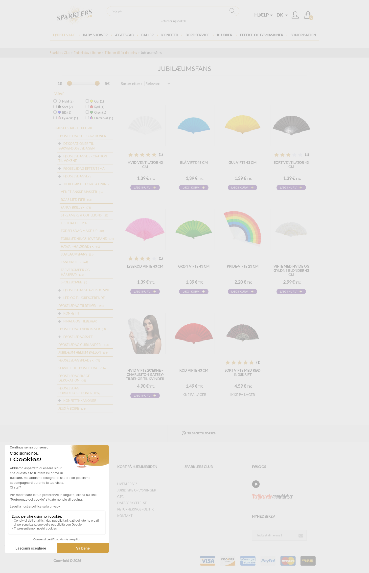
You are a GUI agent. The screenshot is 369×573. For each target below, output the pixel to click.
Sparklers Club (60, 53)
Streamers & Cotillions (81, 215)
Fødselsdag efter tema (84, 168)
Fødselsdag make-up (79, 231)
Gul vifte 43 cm (242, 162)
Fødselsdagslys (77, 176)
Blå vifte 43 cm (194, 162)
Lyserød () (68, 118)
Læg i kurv (142, 187)
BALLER (147, 35)
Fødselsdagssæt (78, 337)
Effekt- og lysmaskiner (261, 35)
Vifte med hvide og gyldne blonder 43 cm (291, 270)
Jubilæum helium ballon (79, 352)
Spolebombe (71, 282)
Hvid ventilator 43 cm (145, 164)
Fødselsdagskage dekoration (74, 378)
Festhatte (70, 223)
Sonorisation (303, 35)
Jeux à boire (68, 408)
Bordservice (197, 35)
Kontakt (125, 516)
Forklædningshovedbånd (84, 239)
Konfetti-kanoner (79, 401)
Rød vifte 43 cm (193, 370)
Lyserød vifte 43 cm (145, 266)
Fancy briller (72, 207)
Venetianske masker (79, 192)
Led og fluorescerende (84, 298)
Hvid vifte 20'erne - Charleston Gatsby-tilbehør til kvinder (145, 374)
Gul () (97, 101)
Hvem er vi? (127, 484)
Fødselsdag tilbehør (87, 53)
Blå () (64, 112)
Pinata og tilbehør (80, 321)
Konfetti (169, 35)
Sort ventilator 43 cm (291, 164)
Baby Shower (95, 35)
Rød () (97, 107)
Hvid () (65, 101)
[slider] (69, 83)
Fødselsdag (64, 35)
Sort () (65, 107)
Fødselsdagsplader (75, 360)
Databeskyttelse (132, 503)
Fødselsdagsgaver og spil (86, 290)
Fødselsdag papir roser (79, 329)
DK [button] (282, 15)
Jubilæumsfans (74, 254)
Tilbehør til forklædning (121, 53)
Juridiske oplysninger (136, 490)
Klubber (224, 35)
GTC (120, 497)
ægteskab (124, 35)
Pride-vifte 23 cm (242, 266)
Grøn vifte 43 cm (193, 266)
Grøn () (98, 112)
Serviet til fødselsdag (78, 368)
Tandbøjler (71, 262)
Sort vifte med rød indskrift (242, 372)
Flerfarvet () (101, 118)
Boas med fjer (73, 200)
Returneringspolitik (173, 21)
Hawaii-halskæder (77, 246)
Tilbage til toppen (199, 433)
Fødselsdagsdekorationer (82, 136)
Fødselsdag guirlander (79, 345)
